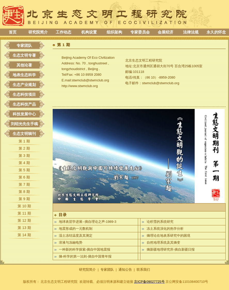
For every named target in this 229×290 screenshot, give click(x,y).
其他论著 (24, 65)
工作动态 (63, 32)
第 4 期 (24, 163)
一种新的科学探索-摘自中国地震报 (84, 249)
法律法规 (191, 32)
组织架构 (114, 32)
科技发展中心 (24, 114)
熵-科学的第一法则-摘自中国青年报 (85, 256)
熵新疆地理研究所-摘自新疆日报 (171, 249)
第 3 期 (24, 155)
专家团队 (24, 45)
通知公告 (125, 269)
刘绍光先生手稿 (24, 124)
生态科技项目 (24, 94)
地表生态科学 (24, 75)
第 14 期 (24, 235)
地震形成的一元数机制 (75, 229)
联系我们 (143, 269)
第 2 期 (24, 148)
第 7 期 (24, 184)
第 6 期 (24, 177)
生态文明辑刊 (24, 133)
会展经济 (165, 32)
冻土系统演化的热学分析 (165, 229)
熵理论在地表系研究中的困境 (168, 235)
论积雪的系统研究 (160, 222)
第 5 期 (24, 170)
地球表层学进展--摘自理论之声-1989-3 (87, 222)
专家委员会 (140, 32)
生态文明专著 (24, 55)
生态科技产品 (24, 104)
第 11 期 (24, 213)
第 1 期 (24, 141)
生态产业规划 (24, 84)
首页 (13, 32)
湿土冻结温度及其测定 (75, 235)
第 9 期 (24, 199)
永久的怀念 (216, 32)
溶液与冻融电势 (70, 242)
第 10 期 (24, 206)
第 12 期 (24, 220)
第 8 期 (24, 192)
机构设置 (89, 32)
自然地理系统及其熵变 (163, 242)
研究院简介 (38, 32)
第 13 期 (24, 228)
